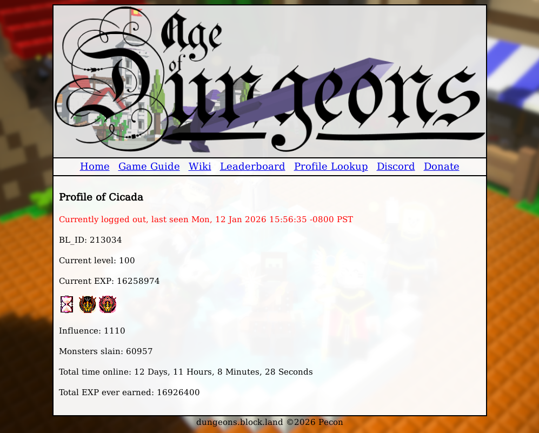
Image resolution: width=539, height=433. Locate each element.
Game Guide (149, 166)
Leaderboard (252, 166)
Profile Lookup (331, 166)
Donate (442, 166)
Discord (396, 166)
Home (95, 166)
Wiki (200, 166)
